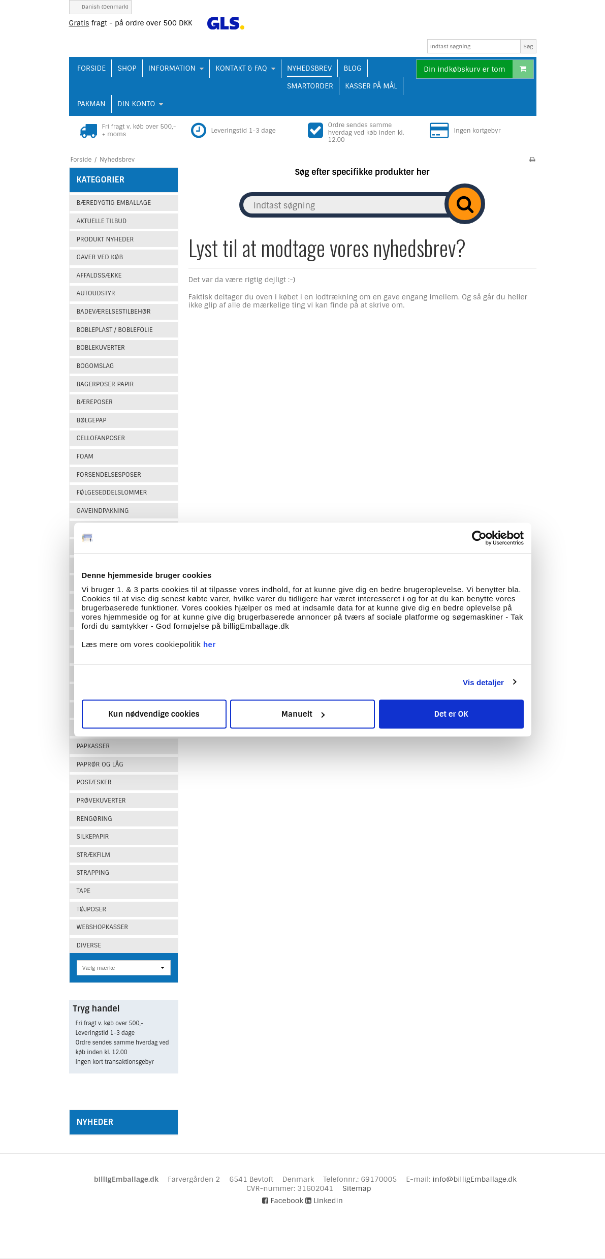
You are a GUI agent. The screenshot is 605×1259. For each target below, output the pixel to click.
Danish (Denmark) (100, 7)
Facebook (282, 1200)
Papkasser (93, 746)
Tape (83, 891)
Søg (528, 46)
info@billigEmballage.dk (475, 1179)
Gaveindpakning (103, 511)
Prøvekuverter (101, 800)
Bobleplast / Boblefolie (115, 330)
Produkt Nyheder (105, 239)
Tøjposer (92, 909)
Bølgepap (92, 420)
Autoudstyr (96, 293)
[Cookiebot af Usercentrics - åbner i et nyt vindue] (479, 537)
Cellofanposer (101, 438)
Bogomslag (95, 366)
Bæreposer (95, 402)
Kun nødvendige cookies (154, 714)
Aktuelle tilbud (102, 221)
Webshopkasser (103, 927)
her (209, 644)
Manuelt (303, 714)
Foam (85, 456)
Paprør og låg (100, 764)
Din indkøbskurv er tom (478, 69)
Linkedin (324, 1200)
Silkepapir (93, 837)
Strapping (93, 873)
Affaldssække (99, 275)
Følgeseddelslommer (112, 492)
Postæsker (94, 782)
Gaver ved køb (100, 257)
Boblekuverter (101, 348)
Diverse (89, 945)
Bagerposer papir (105, 384)
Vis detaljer (483, 682)
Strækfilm (93, 855)
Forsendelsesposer (109, 475)
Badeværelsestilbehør (114, 312)
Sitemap (356, 1188)
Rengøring (94, 819)
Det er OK (451, 714)
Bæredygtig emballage (114, 203)
